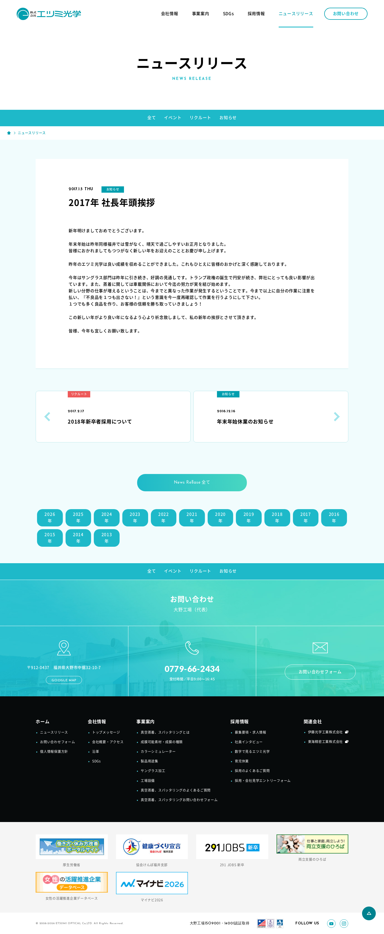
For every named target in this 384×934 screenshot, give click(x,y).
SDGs (228, 14)
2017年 (305, 517)
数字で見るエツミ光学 (252, 752)
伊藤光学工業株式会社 (325, 732)
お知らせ (228, 118)
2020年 (220, 517)
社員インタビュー (249, 743)
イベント (172, 118)
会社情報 (169, 14)
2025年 (78, 517)
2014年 (78, 538)
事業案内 (200, 14)
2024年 (106, 517)
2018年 (277, 517)
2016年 (334, 517)
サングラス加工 (153, 771)
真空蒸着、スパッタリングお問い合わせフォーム (179, 801)
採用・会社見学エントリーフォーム (263, 781)
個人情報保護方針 (54, 752)
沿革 (95, 752)
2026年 (49, 517)
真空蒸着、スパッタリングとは (165, 733)
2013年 (106, 538)
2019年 (249, 517)
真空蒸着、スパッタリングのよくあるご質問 (176, 791)
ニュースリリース (296, 14)
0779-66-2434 (192, 669)
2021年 (192, 517)
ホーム (42, 722)
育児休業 (242, 762)
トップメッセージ (106, 733)
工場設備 (148, 781)
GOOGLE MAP (64, 681)
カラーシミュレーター (158, 752)
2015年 (49, 538)
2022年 (163, 517)
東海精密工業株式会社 (325, 742)
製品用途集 (149, 762)
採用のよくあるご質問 (252, 771)
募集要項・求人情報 (250, 733)
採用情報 (256, 14)
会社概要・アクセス (108, 743)
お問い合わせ (346, 14)
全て (151, 118)
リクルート (200, 118)
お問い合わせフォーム (320, 673)
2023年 (135, 517)
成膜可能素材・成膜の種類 (162, 743)
